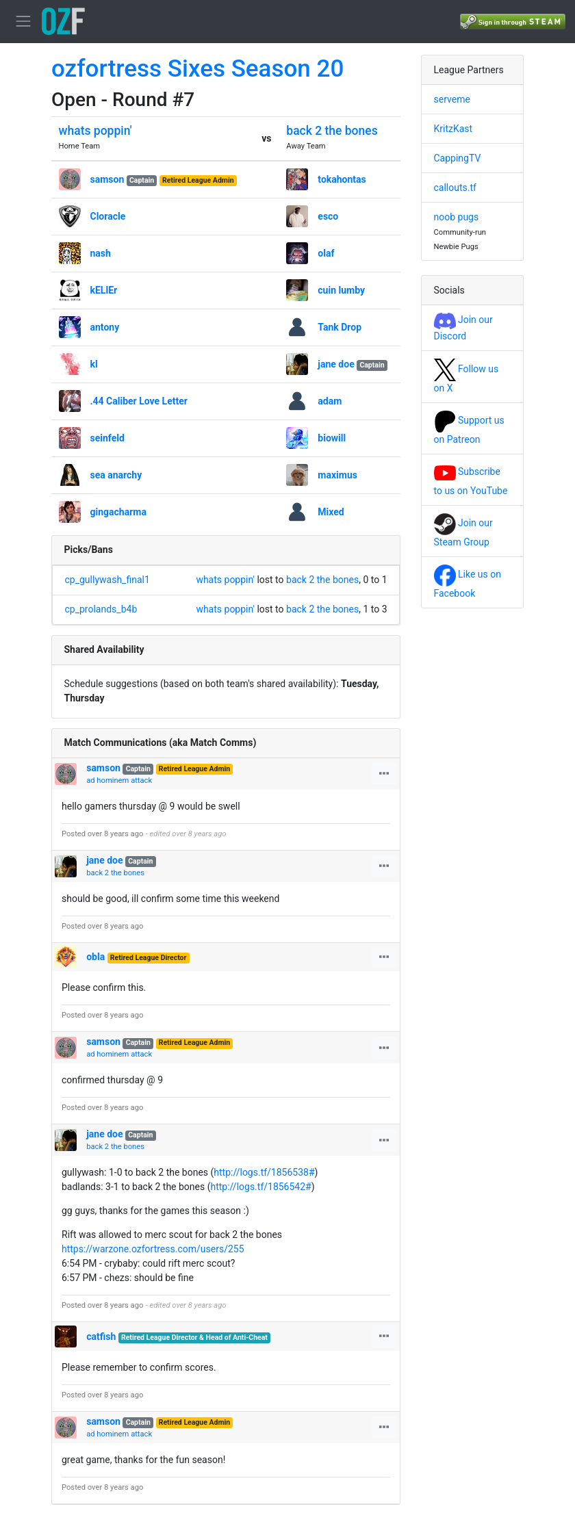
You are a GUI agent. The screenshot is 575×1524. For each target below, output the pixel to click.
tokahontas (342, 179)
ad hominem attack (119, 780)
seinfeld (107, 437)
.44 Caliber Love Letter (139, 401)
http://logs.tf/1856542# (260, 1186)
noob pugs (456, 216)
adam (330, 401)
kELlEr (104, 290)
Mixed (331, 511)
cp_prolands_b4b (101, 609)
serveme (452, 99)
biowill (332, 437)
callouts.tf (455, 187)
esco (328, 216)
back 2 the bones (331, 131)
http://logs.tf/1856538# (264, 1172)
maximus (337, 474)
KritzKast (453, 128)
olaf (326, 253)
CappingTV (457, 158)
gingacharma (118, 511)
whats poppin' (95, 131)
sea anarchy (116, 474)
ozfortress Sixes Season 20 (197, 69)
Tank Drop (339, 327)
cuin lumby (341, 290)
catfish (101, 1336)
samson (107, 179)
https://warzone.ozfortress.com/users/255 (153, 1248)
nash (100, 253)
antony (105, 327)
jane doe (336, 364)
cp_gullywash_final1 (107, 579)
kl (94, 364)
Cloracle (108, 216)
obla (95, 956)
